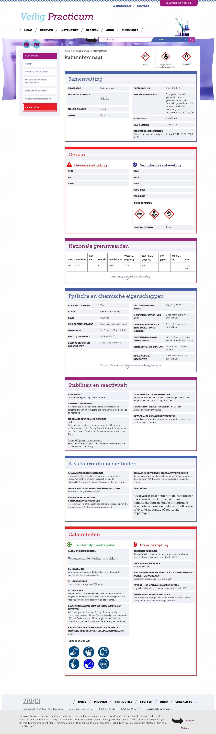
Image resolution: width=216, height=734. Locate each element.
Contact (142, 6)
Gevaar (28, 63)
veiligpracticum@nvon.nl (159, 709)
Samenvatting (31, 55)
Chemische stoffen (81, 50)
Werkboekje (122, 6)
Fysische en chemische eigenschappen (36, 81)
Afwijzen (185, 728)
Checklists (129, 30)
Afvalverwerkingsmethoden (38, 98)
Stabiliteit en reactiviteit (36, 90)
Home (28, 30)
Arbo (110, 30)
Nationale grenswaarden (36, 71)
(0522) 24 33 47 (131, 709)
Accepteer (190, 720)
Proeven (46, 30)
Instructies (69, 30)
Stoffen (92, 30)
